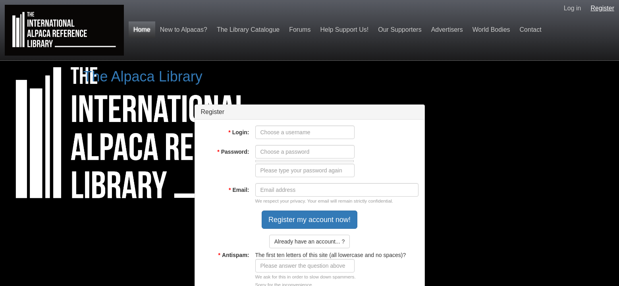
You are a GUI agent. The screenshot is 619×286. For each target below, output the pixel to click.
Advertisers (447, 29)
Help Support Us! (344, 29)
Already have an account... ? (309, 241)
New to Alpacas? (183, 29)
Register (602, 8)
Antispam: (233, 255)
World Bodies (491, 29)
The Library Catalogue (248, 29)
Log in (572, 8)
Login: (238, 132)
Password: (233, 152)
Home (141, 29)
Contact (531, 29)
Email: (239, 190)
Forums (299, 29)
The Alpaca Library (142, 76)
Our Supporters (399, 29)
